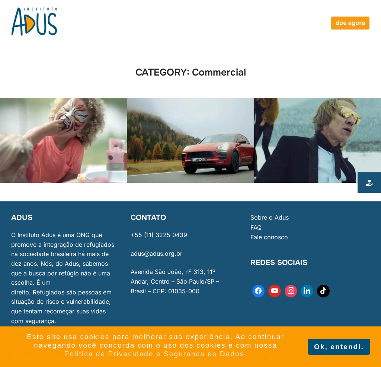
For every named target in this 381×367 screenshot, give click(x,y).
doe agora (350, 23)
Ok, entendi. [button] (339, 347)
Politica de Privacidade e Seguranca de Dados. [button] (155, 354)
